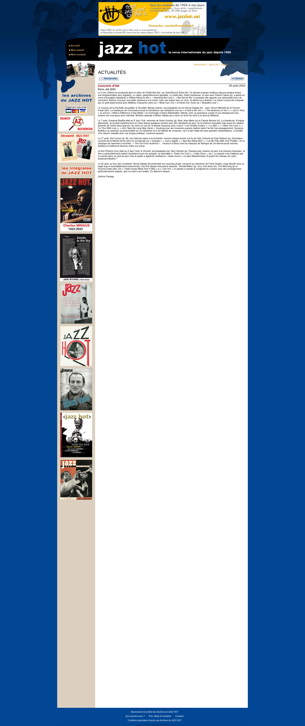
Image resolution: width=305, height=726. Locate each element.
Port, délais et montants (160, 716)
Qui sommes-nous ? (135, 716)
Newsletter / (201, 65)
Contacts (179, 716)
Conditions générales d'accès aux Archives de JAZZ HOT (155, 720)
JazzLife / (214, 65)
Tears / (224, 65)
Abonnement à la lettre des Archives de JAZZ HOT (155, 712)
